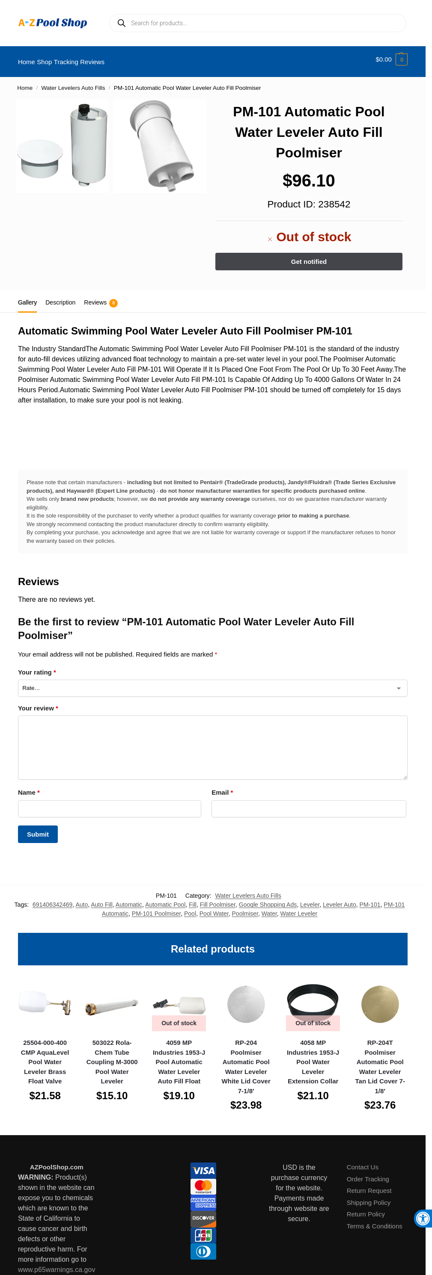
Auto (81, 899)
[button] (391, 59)
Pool (190, 908)
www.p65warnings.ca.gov (56, 1264)
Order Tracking (368, 1173)
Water (269, 908)
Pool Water (214, 908)
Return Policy (366, 1209)
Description (60, 297)
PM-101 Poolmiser (156, 908)
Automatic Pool (165, 899)
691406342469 (52, 899)
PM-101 (370, 899)
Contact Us (362, 1162)
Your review (38, 703)
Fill (193, 899)
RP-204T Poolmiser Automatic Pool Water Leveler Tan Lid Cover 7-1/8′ (380, 1062)
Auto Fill (102, 899)
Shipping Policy (369, 1197)
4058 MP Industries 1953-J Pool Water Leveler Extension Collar (313, 1057)
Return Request (369, 1185)
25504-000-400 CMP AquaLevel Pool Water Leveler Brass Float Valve (45, 1057)
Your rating (37, 667)
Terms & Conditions (374, 1221)
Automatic (129, 899)
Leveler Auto (339, 899)
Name (29, 787)
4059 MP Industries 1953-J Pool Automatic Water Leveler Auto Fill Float (179, 1057)
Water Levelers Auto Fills (73, 83)
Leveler (309, 899)
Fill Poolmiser (217, 899)
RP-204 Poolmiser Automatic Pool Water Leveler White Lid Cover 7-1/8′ (246, 1062)
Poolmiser (245, 908)
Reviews (101, 298)
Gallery (27, 297)
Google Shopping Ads (268, 899)
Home (25, 83)
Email (222, 787)
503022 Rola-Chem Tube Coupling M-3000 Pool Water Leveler (112, 1057)
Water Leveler (299, 908)
